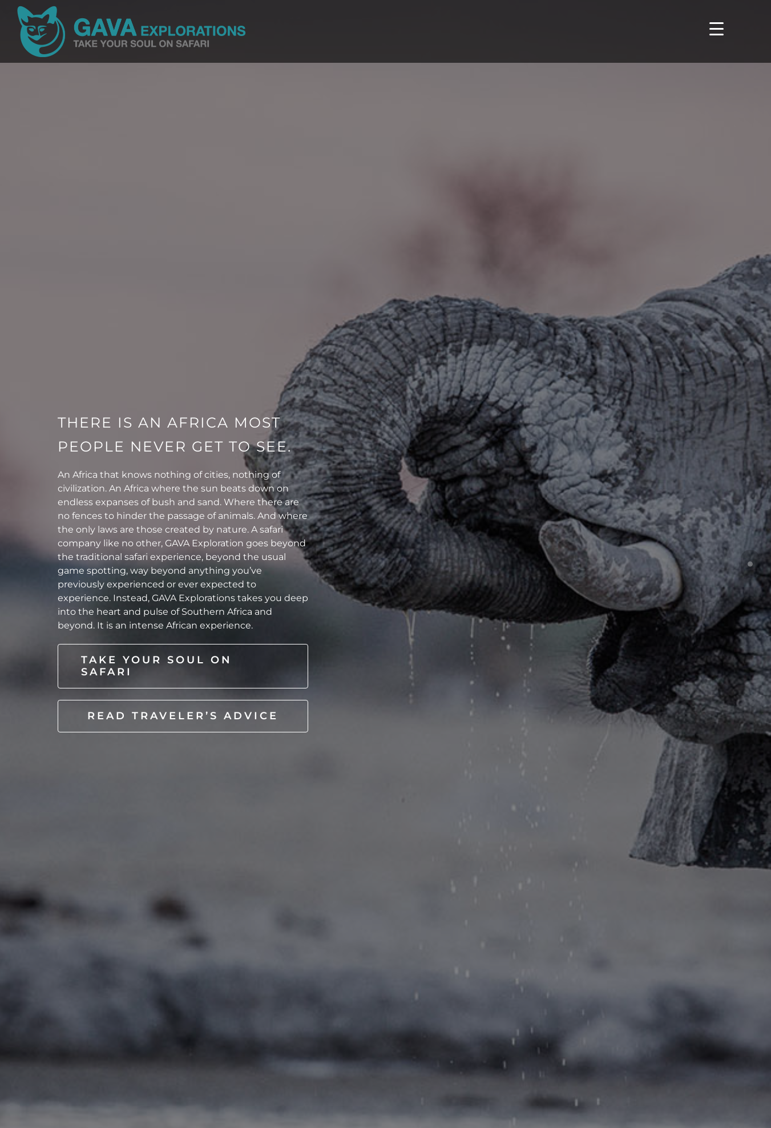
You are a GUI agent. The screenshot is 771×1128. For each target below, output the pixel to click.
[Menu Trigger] (716, 28)
